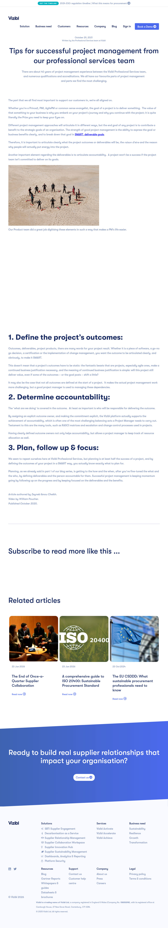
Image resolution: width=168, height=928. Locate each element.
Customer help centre (77, 881)
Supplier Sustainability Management (64, 851)
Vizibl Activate (105, 828)
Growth (133, 838)
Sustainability (137, 828)
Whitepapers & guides (49, 885)
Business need (43, 26)
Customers (64, 26)
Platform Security (53, 861)
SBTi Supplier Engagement (58, 828)
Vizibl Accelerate (106, 833)
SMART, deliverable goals (89, 134)
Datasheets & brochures (49, 895)
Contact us (84, 777)
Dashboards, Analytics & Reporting (63, 856)
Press (100, 878)
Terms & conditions (140, 878)
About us (102, 874)
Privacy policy (137, 874)
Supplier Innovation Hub (57, 847)
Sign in (127, 26)
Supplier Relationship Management (63, 838)
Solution (25, 26)
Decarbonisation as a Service (59, 833)
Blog (114, 26)
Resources (82, 26)
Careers (101, 883)
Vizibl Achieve (104, 838)
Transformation (138, 842)
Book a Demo (146, 26)
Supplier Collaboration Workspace (63, 842)
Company (100, 26)
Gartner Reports (50, 878)
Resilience (135, 833)
